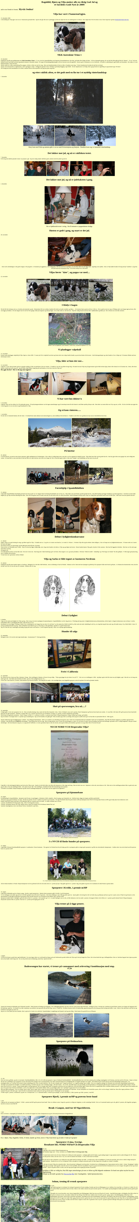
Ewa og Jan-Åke (69, 1174)
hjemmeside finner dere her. (122, 19)
